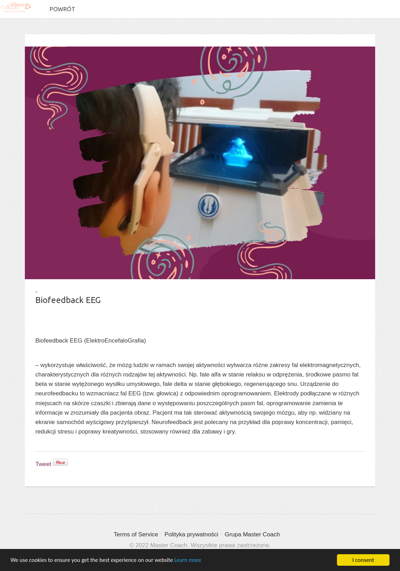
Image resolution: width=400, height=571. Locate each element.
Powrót (62, 9)
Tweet (43, 464)
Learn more (193, 561)
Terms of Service (136, 534)
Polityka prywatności (191, 534)
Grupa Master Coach (252, 534)
